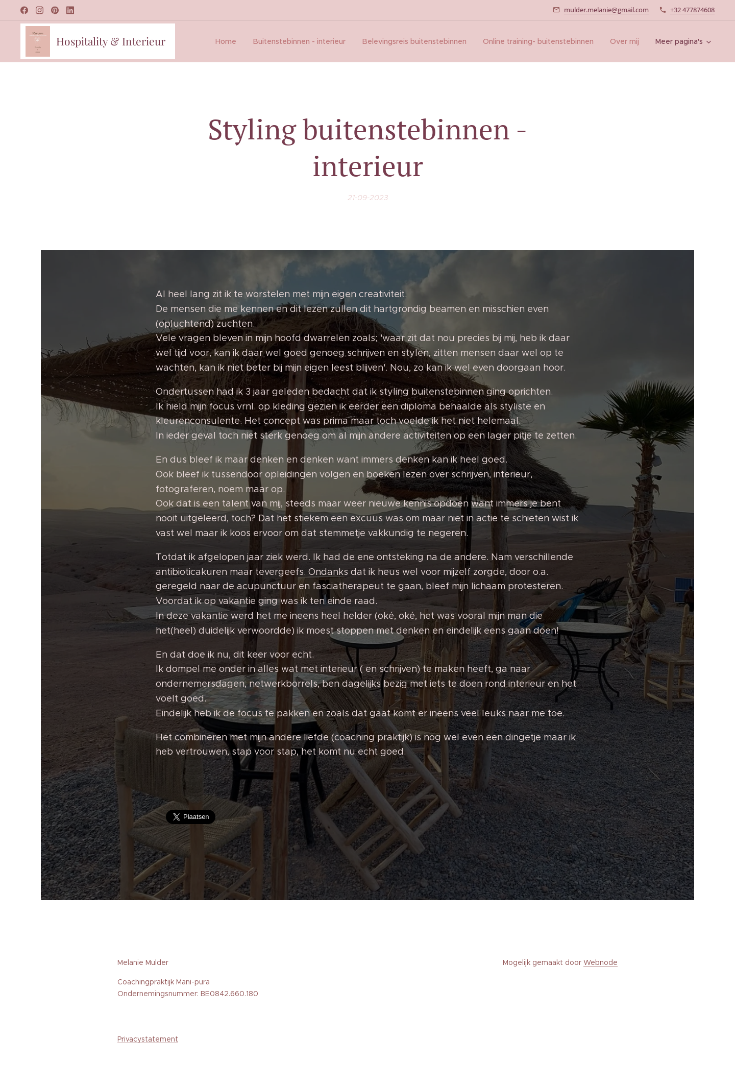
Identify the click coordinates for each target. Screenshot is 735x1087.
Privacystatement (147, 1039)
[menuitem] (231, 41)
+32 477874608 (692, 9)
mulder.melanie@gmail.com (606, 9)
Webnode (600, 962)
